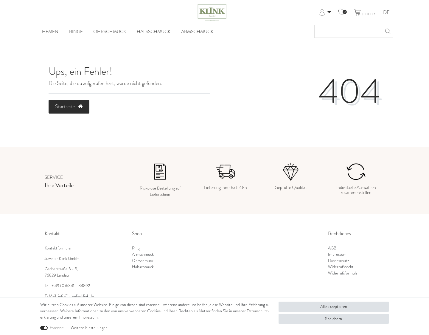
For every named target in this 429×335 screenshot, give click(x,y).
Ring (135, 248)
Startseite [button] (69, 106)
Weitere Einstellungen (89, 328)
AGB (332, 248)
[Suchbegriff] (348, 31)
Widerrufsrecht (341, 267)
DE (386, 12)
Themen (49, 31)
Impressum (337, 254)
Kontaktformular (58, 248)
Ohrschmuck (109, 31)
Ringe (76, 31)
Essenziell (58, 328)
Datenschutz (338, 260)
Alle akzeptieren (333, 306)
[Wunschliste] (342, 12)
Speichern (333, 319)
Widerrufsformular (343, 273)
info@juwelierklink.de (76, 296)
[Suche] (387, 31)
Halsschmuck (153, 31)
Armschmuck (197, 31)
